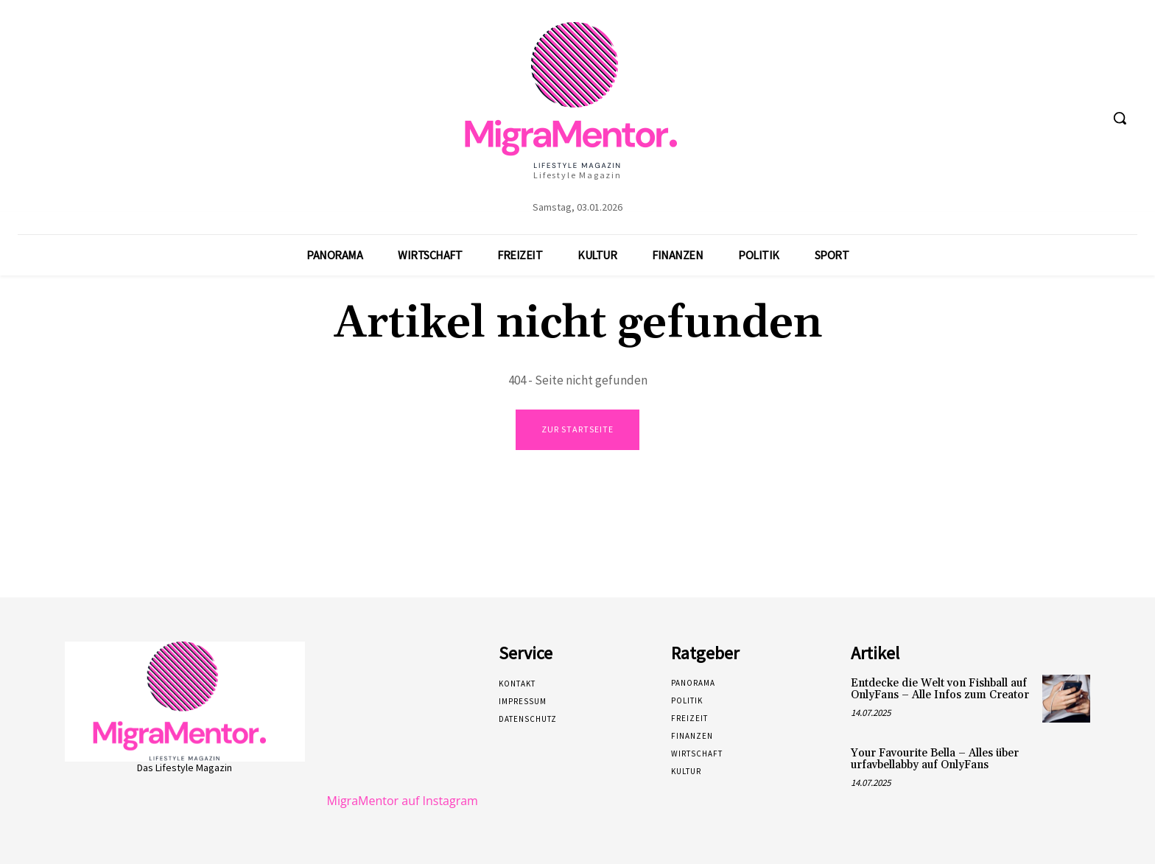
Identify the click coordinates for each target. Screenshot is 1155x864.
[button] (1119, 118)
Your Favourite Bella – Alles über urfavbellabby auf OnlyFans (935, 759)
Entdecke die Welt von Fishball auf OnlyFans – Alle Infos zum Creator (940, 689)
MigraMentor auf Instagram (402, 801)
